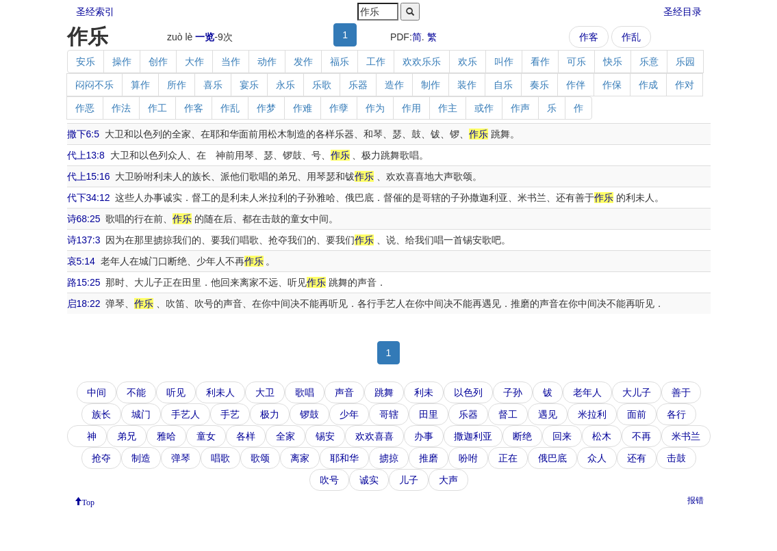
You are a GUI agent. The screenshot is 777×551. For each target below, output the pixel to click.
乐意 (649, 61)
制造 (141, 458)
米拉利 (592, 414)
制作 (430, 84)
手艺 (230, 414)
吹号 (329, 479)
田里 (428, 414)
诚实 (369, 479)
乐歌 (321, 84)
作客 (588, 36)
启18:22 (84, 303)
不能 (136, 392)
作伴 (575, 84)
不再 (641, 436)
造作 (394, 84)
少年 (349, 414)
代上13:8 (86, 155)
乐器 (358, 84)
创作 (158, 61)
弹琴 (180, 458)
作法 (121, 108)
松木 (601, 436)
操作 (121, 61)
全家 (285, 436)
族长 (101, 414)
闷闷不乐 (94, 84)
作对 (684, 84)
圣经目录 (682, 11)
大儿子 (636, 392)
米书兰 (686, 436)
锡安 (325, 436)
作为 (375, 108)
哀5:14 (81, 261)
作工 (157, 108)
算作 (140, 84)
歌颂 (260, 458)
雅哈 (166, 436)
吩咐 (468, 458)
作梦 (266, 108)
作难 (302, 108)
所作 (176, 84)
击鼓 (676, 458)
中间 (96, 392)
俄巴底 (552, 458)
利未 (423, 392)
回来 (562, 436)
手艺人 (185, 414)
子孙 (512, 392)
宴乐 (249, 84)
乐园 (685, 61)
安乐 (85, 61)
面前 (636, 414)
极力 (269, 414)
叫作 (503, 61)
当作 (230, 61)
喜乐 (212, 84)
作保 (612, 84)
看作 (540, 61)
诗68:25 (84, 218)
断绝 (522, 436)
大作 (194, 61)
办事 (423, 436)
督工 (508, 414)
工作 (375, 61)
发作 (303, 61)
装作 (466, 84)
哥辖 (388, 414)
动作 (267, 61)
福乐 (339, 61)
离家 (299, 458)
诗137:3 (84, 239)
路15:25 (84, 282)
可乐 (576, 61)
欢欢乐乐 (422, 61)
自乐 (503, 84)
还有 (636, 458)
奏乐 (539, 84)
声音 (344, 392)
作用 (411, 108)
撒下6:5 (83, 134)
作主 (447, 108)
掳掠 (388, 458)
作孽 (338, 108)
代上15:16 (88, 176)
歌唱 (304, 392)
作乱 (631, 36)
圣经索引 (95, 11)
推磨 (428, 458)
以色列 (468, 392)
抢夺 (101, 458)
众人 (597, 458)
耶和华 (344, 458)
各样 (245, 436)
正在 (508, 458)
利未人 (220, 392)
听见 (176, 392)
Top (88, 501)
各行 (676, 414)
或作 (484, 108)
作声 (520, 108)
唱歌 (220, 458)
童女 (206, 436)
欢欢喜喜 (374, 436)
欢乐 (467, 61)
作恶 (84, 108)
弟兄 (126, 436)
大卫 (265, 392)
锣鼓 (309, 414)
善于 (681, 392)
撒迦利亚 (473, 436)
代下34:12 (88, 197)
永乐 (285, 84)
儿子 (408, 479)
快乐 (612, 61)
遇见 (547, 414)
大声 (448, 479)
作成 (648, 84)
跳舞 (384, 392)
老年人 (587, 392)
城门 (141, 414)
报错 (695, 500)
